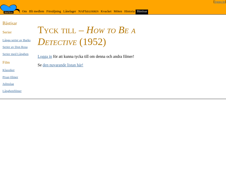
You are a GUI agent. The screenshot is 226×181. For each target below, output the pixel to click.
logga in (219, 2)
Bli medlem (36, 11)
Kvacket (106, 11)
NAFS (88, 11)
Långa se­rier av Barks (17, 40)
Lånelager (69, 11)
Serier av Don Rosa (15, 47)
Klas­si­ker (9, 70)
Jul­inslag (8, 84)
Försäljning (53, 11)
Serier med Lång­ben (16, 54)
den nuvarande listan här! (63, 65)
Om (24, 11)
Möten (118, 11)
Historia (129, 11)
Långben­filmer (12, 91)
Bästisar (142, 11)
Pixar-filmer (10, 77)
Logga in (45, 56)
